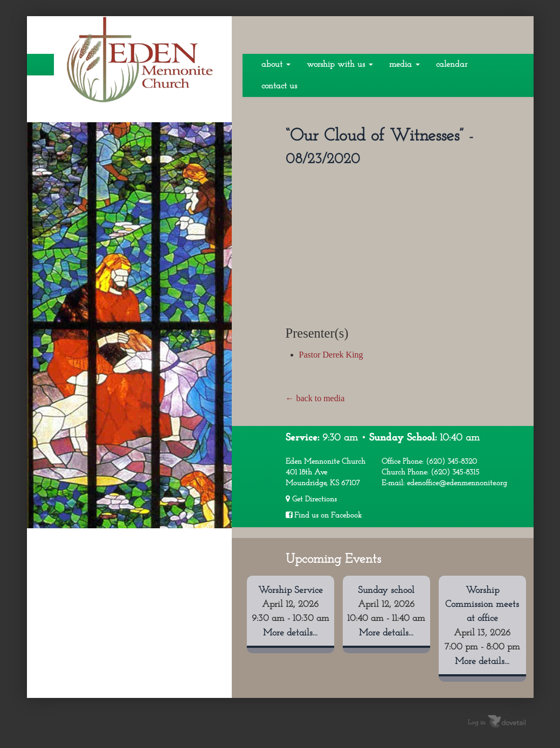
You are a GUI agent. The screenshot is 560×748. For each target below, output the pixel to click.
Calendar (451, 64)
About (276, 64)
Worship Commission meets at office (482, 605)
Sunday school (386, 590)
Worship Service (290, 590)
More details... (290, 633)
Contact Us (279, 86)
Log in (477, 722)
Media (404, 64)
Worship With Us (340, 64)
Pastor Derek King (331, 354)
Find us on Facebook (324, 515)
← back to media (315, 398)
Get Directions (311, 499)
